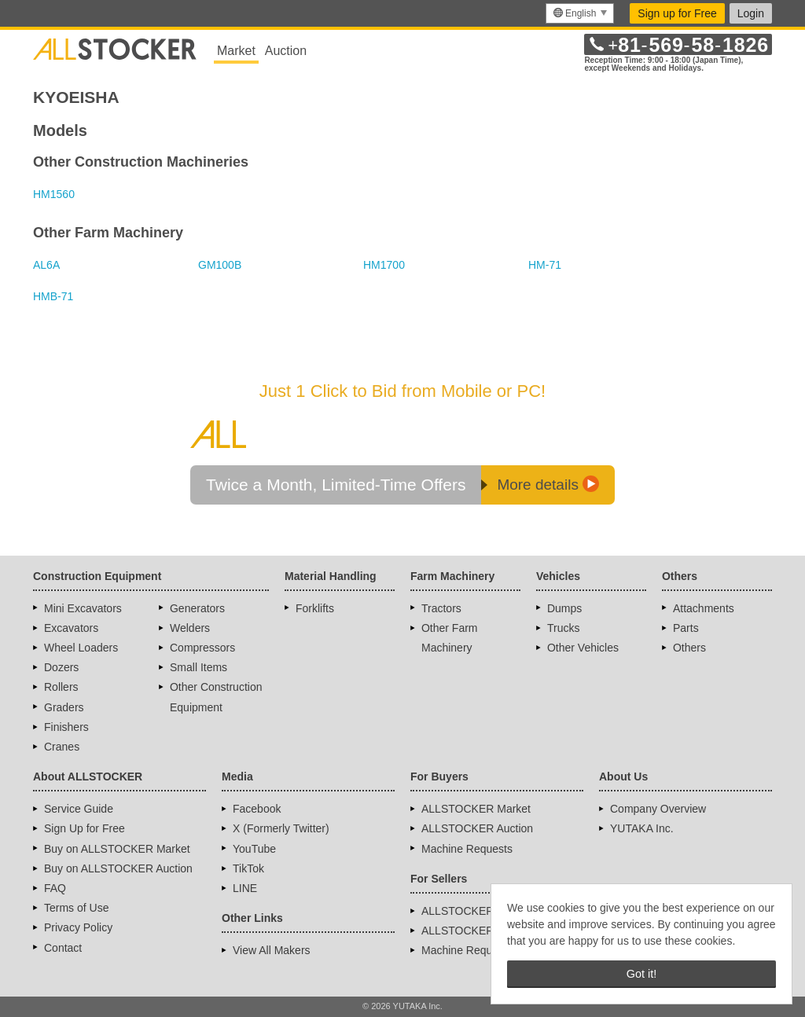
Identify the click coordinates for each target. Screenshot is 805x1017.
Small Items (198, 667)
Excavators (71, 628)
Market (236, 50)
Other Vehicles (583, 647)
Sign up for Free (677, 13)
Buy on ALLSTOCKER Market (117, 849)
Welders (190, 628)
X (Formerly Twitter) (281, 828)
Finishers (66, 727)
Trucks (563, 628)
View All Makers (272, 950)
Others (689, 647)
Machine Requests (467, 849)
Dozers (61, 667)
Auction (286, 50)
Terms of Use (76, 907)
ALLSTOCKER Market (476, 808)
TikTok (248, 868)
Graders (64, 707)
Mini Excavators (83, 608)
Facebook (257, 808)
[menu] (580, 13)
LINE (245, 888)
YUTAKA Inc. (642, 828)
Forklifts (315, 608)
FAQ (55, 888)
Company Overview (658, 808)
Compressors (202, 647)
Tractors (441, 608)
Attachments (703, 608)
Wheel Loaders (81, 647)
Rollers (61, 687)
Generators (197, 608)
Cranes (61, 746)
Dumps (564, 608)
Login (750, 13)
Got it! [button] (641, 973)
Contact (63, 948)
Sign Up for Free (84, 828)
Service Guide (78, 808)
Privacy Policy (78, 927)
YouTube (254, 849)
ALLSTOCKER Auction (477, 828)
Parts (686, 628)
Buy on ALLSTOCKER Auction (118, 868)
